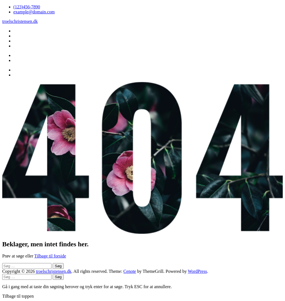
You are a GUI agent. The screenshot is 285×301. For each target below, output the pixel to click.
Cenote (129, 271)
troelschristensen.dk (20, 21)
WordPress (197, 271)
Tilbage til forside (50, 256)
